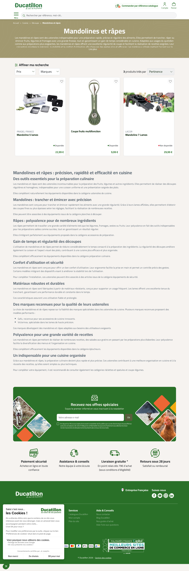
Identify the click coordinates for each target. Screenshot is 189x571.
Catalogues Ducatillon (79, 521)
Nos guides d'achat (105, 528)
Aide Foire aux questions (108, 531)
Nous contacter (104, 521)
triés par (141, 79)
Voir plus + (23, 439)
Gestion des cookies (103, 565)
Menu (16, 15)
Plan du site (74, 528)
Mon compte (75, 524)
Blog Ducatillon (103, 524)
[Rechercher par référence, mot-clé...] (99, 15)
